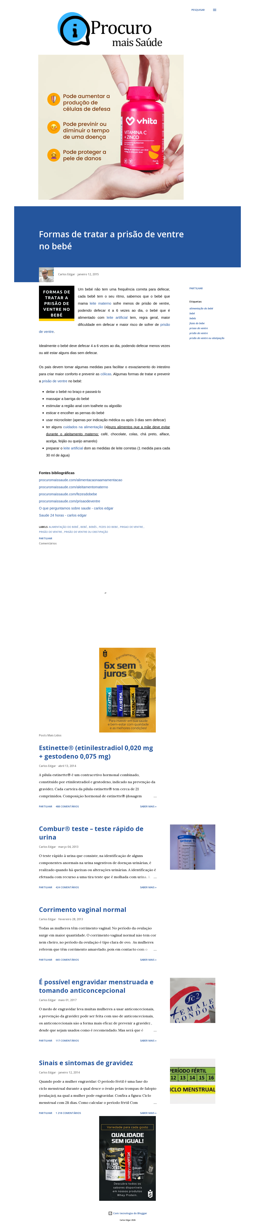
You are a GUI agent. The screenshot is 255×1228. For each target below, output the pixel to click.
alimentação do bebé (201, 308)
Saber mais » (148, 806)
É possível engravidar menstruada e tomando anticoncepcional (96, 986)
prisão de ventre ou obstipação (206, 338)
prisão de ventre (54, 381)
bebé (192, 313)
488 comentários (67, 806)
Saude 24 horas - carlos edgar (63, 515)
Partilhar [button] (196, 288)
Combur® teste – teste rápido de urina (91, 832)
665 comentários (67, 959)
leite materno (100, 303)
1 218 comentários (68, 1113)
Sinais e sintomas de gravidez (86, 1062)
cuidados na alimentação (83, 427)
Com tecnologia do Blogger (127, 1213)
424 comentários (67, 887)
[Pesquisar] (198, 10)
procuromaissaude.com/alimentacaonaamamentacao (80, 480)
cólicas (105, 374)
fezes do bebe (197, 323)
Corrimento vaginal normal (82, 909)
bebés (192, 318)
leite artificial (118, 317)
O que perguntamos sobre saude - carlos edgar (76, 508)
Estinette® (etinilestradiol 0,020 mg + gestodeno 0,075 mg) (96, 752)
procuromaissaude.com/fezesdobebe (68, 494)
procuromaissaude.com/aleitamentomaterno (73, 487)
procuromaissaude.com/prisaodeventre (69, 501)
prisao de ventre (198, 328)
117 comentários (67, 1040)
